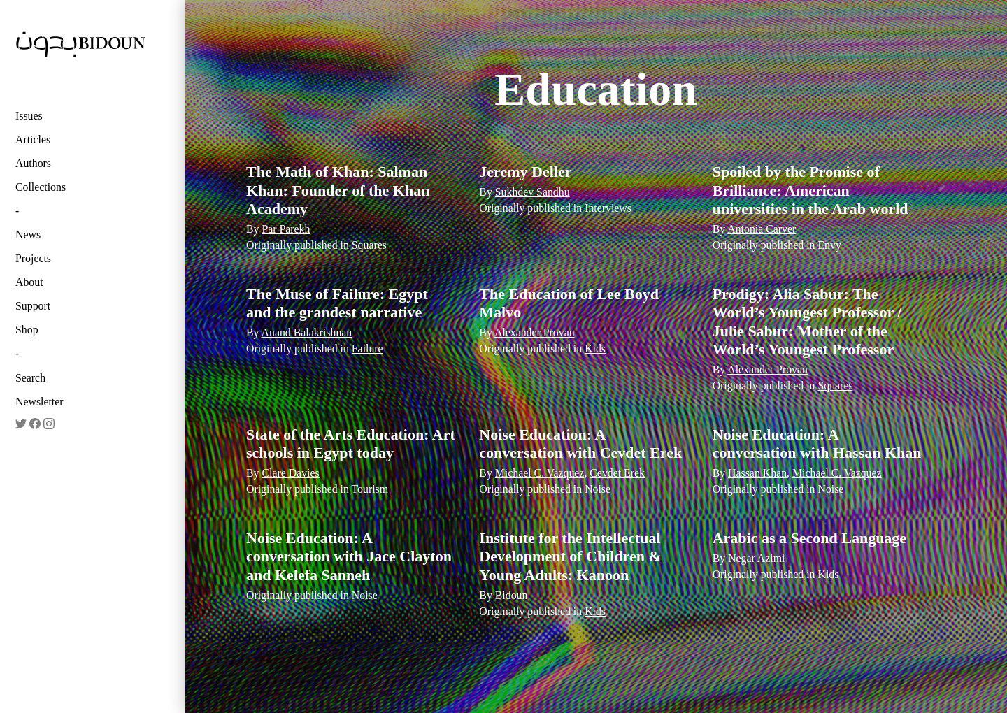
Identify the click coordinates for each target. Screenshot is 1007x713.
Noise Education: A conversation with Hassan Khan (817, 443)
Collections (40, 187)
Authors (33, 163)
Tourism (370, 489)
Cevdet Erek (617, 473)
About (29, 282)
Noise (597, 489)
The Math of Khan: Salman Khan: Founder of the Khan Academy (337, 190)
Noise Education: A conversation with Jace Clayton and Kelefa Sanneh (349, 556)
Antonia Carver (761, 229)
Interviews (608, 208)
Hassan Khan (757, 473)
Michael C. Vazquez (540, 473)
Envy (829, 245)
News (28, 234)
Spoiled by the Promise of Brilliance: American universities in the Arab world (810, 190)
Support (32, 306)
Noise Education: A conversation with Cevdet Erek (580, 443)
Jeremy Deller (525, 171)
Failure (367, 348)
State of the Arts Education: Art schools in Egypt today (350, 443)
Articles (32, 139)
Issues (29, 116)
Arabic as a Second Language (809, 538)
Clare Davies (290, 473)
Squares (369, 245)
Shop (26, 330)
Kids (595, 348)
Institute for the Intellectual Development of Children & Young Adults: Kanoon (570, 556)
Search (30, 378)
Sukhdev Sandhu (532, 192)
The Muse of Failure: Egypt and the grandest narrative (337, 303)
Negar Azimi (756, 558)
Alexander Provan (534, 332)
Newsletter (39, 402)
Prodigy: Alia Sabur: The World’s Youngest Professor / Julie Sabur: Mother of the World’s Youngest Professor (807, 321)
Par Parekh (286, 229)
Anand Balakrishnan (307, 332)
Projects (33, 258)
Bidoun (511, 595)
